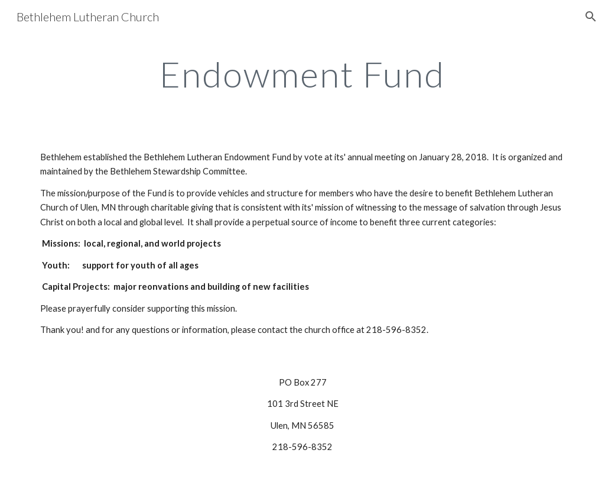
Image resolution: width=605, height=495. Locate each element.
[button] (591, 16)
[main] (302, 74)
